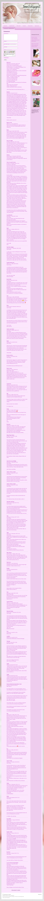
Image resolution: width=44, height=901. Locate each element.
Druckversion (5, 894)
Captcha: (8, 49)
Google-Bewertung (34, 111)
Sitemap (9, 894)
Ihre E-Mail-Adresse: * (10, 44)
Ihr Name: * (5, 41)
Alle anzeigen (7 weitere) (16, 890)
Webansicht (39, 894)
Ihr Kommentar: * (6, 33)
